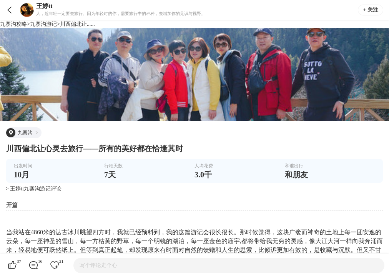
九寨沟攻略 (13, 24)
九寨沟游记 (43, 24)
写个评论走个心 (98, 265)
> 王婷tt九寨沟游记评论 (34, 189)
